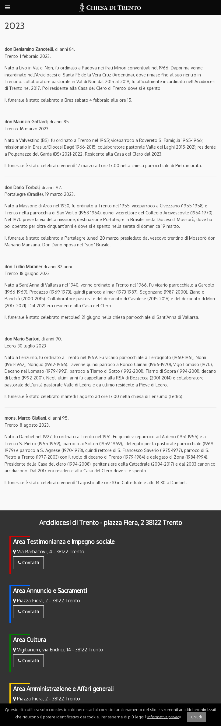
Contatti (28, 562)
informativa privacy (164, 716)
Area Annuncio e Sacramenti (50, 590)
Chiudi (196, 717)
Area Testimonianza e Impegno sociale (63, 541)
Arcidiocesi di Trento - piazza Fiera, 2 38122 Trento (110, 523)
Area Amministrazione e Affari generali (63, 689)
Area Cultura (29, 639)
